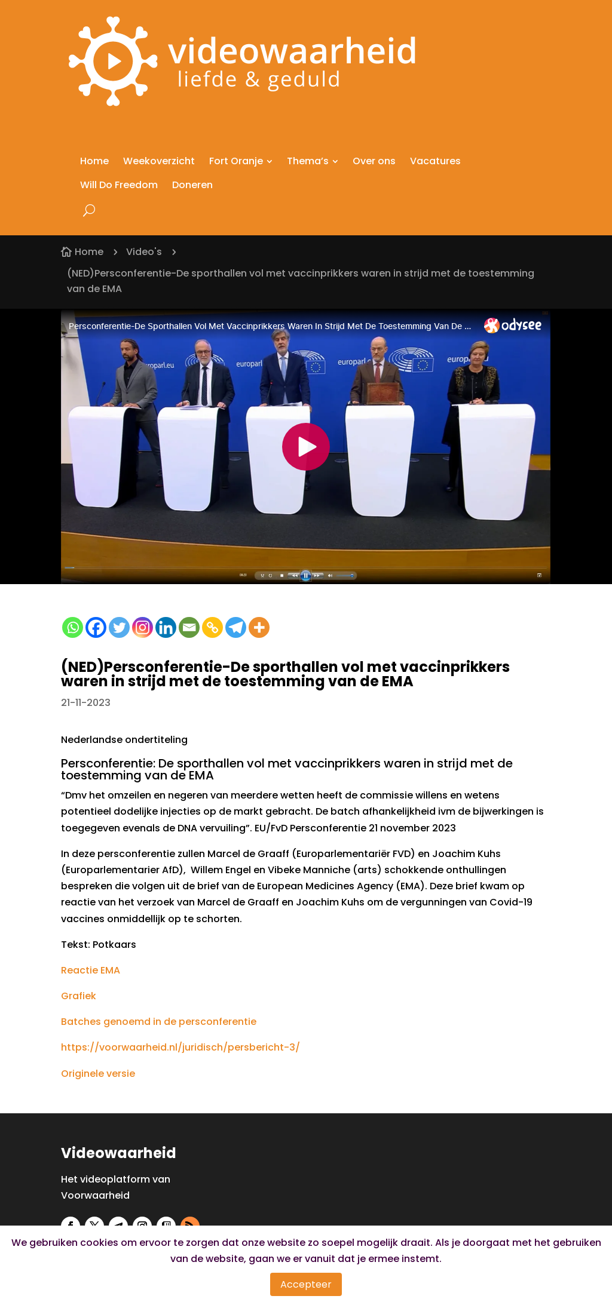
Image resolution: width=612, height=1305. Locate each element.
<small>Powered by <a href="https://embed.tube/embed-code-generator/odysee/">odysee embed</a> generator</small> (305, 446)
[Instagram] (142, 627)
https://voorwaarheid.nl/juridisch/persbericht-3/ (180, 1047)
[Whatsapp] (72, 627)
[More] (259, 627)
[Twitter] (119, 627)
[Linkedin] (165, 627)
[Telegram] (235, 627)
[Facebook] (95, 627)
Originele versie (98, 1073)
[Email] (189, 627)
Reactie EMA (90, 970)
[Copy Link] (212, 627)
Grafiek (78, 996)
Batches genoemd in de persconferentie (158, 1021)
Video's (144, 252)
